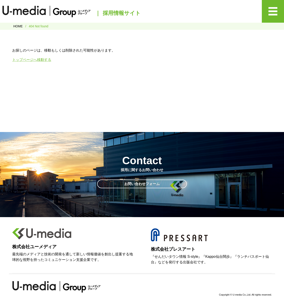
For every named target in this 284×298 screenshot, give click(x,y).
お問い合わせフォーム (142, 184)
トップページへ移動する (31, 60)
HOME (18, 26)
